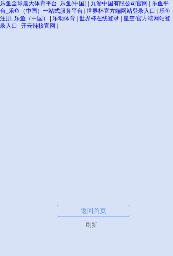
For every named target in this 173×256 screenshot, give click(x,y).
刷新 (91, 225)
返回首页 (93, 210)
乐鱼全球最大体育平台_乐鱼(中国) (43, 3)
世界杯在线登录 (99, 18)
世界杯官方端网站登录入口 (121, 11)
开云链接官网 (38, 26)
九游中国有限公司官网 (119, 3)
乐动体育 (63, 18)
